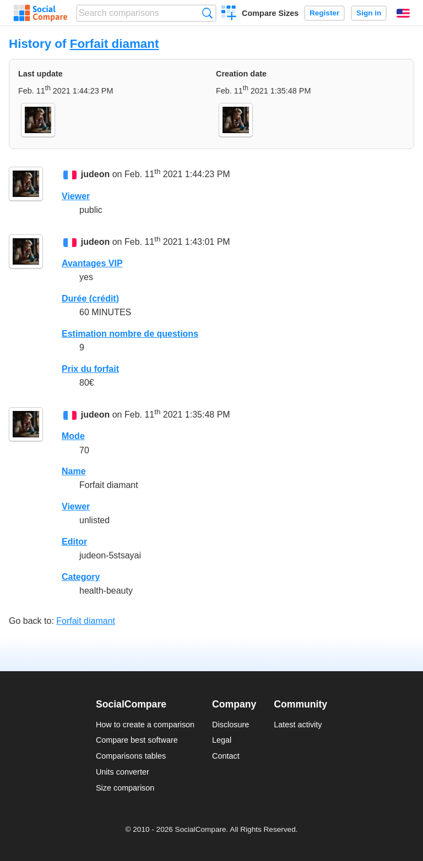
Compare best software (137, 740)
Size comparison (125, 787)
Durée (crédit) (90, 298)
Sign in (368, 13)
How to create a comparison (145, 724)
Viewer (76, 196)
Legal (221, 740)
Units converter (122, 771)
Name (74, 471)
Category (81, 577)
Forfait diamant (114, 44)
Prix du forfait (90, 369)
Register (324, 13)
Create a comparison (228, 14)
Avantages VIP (92, 263)
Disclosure (230, 724)
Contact (226, 756)
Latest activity (298, 724)
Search (207, 13)
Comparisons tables (131, 756)
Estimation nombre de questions (130, 333)
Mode (73, 436)
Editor (74, 541)
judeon (95, 174)
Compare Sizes (270, 13)
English (403, 13)
